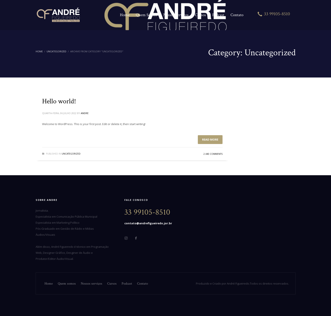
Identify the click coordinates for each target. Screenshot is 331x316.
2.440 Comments (213, 153)
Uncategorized (71, 153)
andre (84, 113)
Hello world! (59, 101)
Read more (210, 139)
